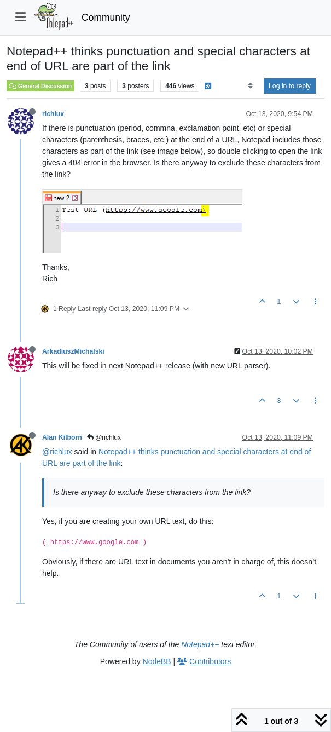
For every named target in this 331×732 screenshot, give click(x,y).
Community (106, 17)
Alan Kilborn (62, 437)
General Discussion (40, 86)
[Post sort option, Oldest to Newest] (250, 86)
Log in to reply (290, 86)
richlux (53, 114)
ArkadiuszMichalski (73, 351)
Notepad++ (200, 644)
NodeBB (157, 661)
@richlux (104, 437)
